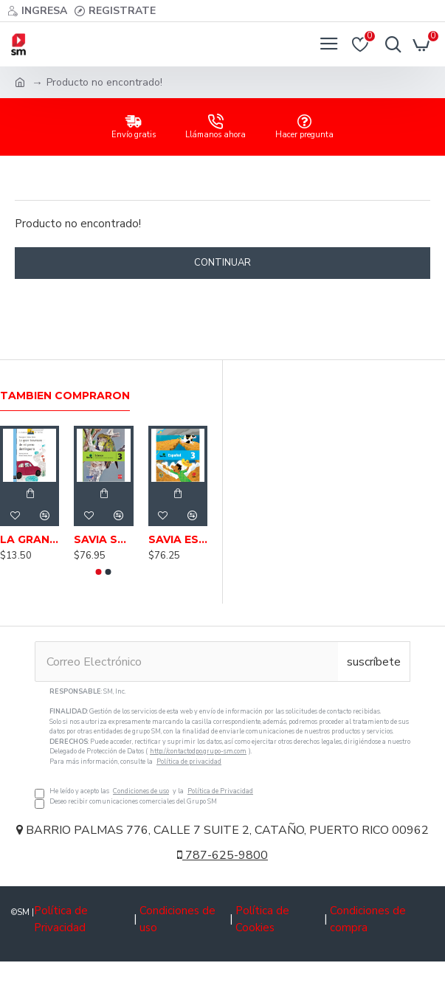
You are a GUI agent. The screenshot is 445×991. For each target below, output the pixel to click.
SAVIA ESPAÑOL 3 (177, 539)
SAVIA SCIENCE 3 (103, 539)
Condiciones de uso (141, 791)
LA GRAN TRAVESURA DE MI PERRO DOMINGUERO (29, 539)
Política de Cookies (262, 919)
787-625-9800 (222, 855)
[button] (99, 572)
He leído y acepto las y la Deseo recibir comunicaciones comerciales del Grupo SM (222, 747)
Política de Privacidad (220, 791)
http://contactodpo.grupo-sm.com (198, 751)
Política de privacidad (188, 761)
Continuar (222, 262)
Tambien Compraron (65, 396)
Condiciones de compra (368, 919)
